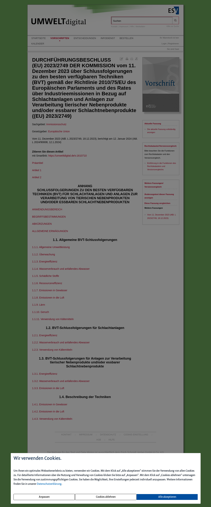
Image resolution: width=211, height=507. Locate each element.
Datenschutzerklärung (49, 484)
